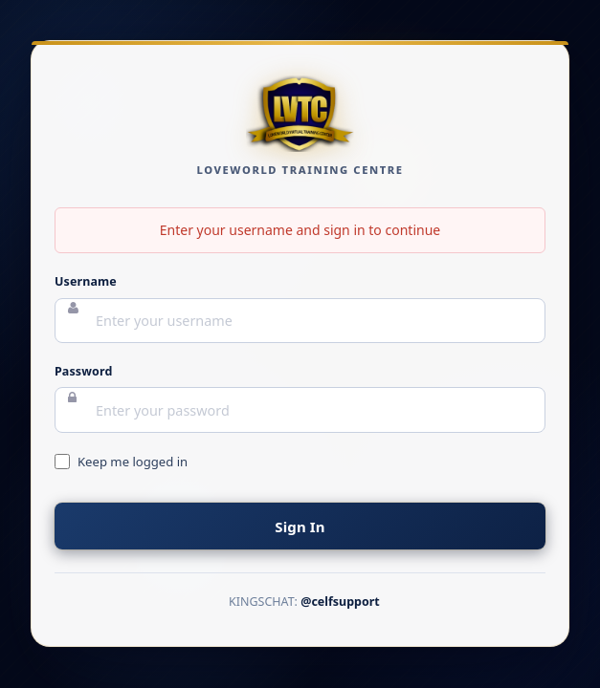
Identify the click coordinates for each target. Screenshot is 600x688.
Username (86, 282)
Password (83, 371)
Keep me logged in (133, 461)
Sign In (300, 526)
